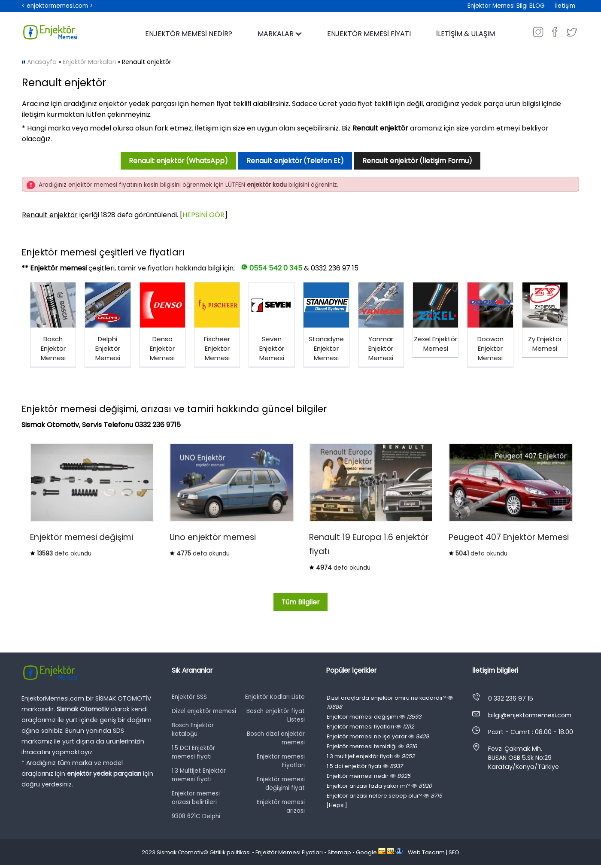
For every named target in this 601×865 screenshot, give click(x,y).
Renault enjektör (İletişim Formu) (417, 161)
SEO (454, 852)
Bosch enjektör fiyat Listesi (275, 715)
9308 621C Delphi (196, 816)
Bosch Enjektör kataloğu (193, 729)
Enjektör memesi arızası (281, 806)
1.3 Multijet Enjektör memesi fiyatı (199, 775)
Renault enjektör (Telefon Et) (295, 161)
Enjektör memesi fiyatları (370, 726)
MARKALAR (280, 34)
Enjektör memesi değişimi (374, 716)
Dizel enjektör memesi (204, 711)
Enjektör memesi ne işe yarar (378, 736)
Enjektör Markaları (89, 62)
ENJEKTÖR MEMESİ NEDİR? (188, 34)
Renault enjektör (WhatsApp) (178, 161)
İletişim (565, 6)
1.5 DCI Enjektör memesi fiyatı (193, 752)
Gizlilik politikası (230, 852)
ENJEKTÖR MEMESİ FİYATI (369, 34)
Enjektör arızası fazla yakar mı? (379, 785)
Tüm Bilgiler (300, 602)
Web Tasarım (426, 852)
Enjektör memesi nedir (368, 776)
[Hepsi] (336, 805)
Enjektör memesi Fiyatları (281, 761)
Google (366, 852)
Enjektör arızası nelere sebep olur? (384, 795)
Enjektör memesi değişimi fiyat (281, 783)
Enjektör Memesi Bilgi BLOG (506, 6)
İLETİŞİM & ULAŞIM (465, 34)
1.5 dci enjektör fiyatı (365, 766)
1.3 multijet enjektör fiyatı (371, 756)
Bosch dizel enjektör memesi (276, 738)
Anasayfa (42, 62)
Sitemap (339, 852)
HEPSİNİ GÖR (203, 215)
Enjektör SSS (189, 697)
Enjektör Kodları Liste (275, 697)
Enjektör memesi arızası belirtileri (196, 797)
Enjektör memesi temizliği (372, 746)
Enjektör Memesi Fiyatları (289, 852)
